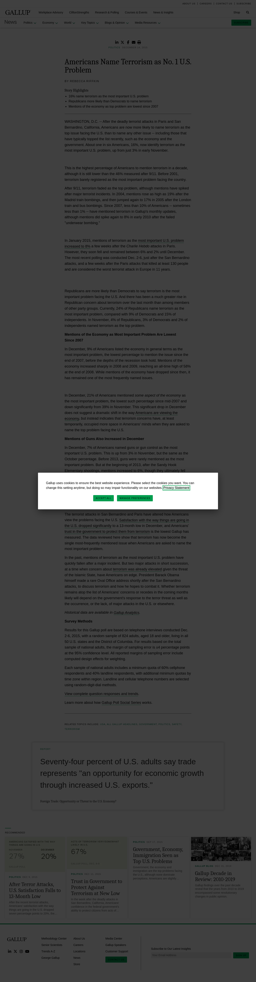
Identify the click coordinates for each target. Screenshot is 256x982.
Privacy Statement (176, 487)
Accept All (103, 498)
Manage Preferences (135, 498)
